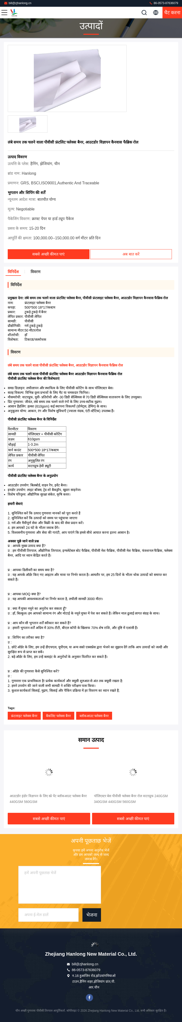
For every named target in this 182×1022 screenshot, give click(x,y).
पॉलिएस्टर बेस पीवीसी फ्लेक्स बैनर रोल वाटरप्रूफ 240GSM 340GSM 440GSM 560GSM (131, 799)
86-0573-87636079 (163, 3)
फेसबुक (89, 997)
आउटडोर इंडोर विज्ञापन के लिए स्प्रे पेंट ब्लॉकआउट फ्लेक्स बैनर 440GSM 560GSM (48, 799)
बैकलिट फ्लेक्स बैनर (58, 716)
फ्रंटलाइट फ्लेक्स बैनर (24, 716)
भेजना (91, 915)
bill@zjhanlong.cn (17, 3)
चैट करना (172, 12)
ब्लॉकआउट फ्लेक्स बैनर (94, 716)
